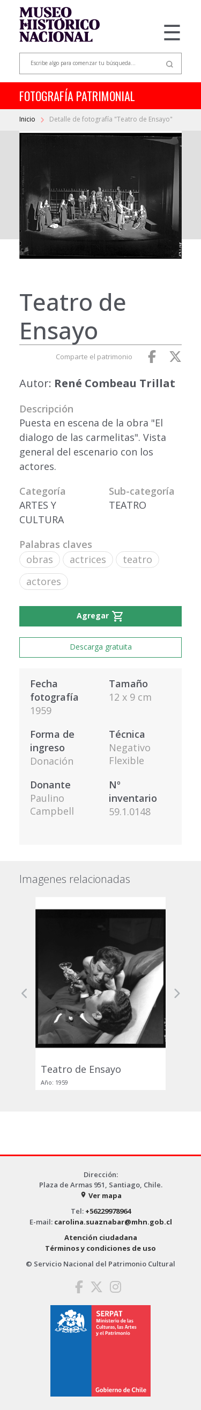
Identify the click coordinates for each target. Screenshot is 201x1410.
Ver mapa (101, 1195)
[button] (24, 993)
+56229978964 (108, 1211)
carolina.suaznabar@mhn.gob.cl (113, 1222)
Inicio (28, 119)
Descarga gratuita (101, 647)
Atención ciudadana (100, 1237)
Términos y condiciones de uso (100, 1248)
